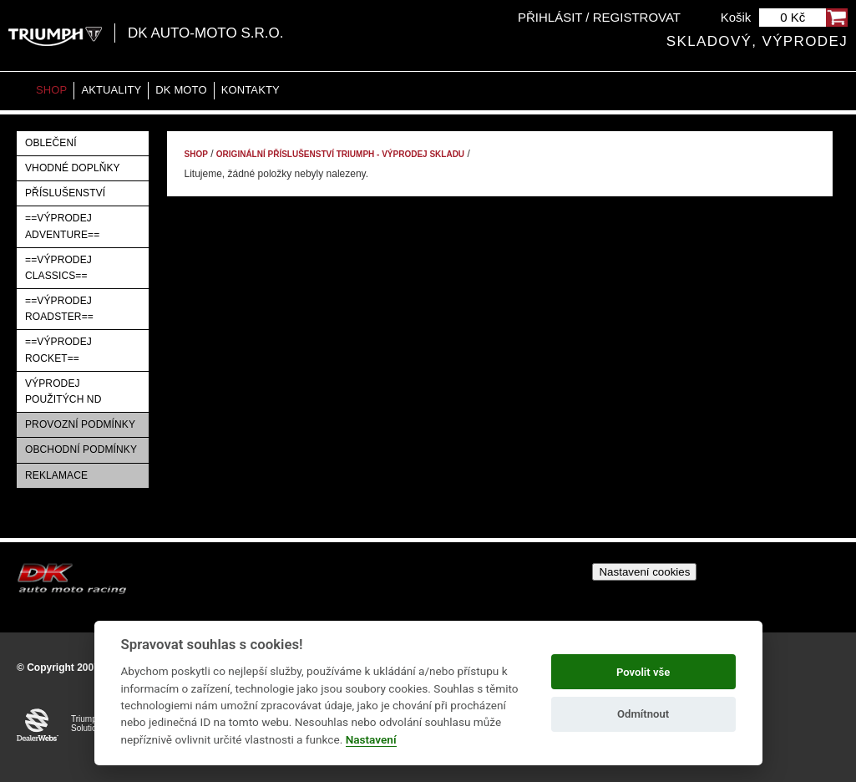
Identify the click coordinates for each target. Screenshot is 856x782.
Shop (51, 90)
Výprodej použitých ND (63, 391)
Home (16, 90)
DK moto (180, 90)
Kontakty (250, 90)
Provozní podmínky (80, 424)
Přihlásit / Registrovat (599, 17)
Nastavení (371, 739)
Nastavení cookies (644, 572)
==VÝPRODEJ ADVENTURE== (62, 226)
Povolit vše (643, 672)
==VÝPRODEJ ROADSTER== (59, 308)
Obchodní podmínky (81, 449)
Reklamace (56, 475)
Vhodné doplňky (72, 168)
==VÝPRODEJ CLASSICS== (58, 268)
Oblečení (51, 143)
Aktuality (111, 90)
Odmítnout (643, 714)
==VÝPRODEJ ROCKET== (58, 349)
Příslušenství (65, 193)
